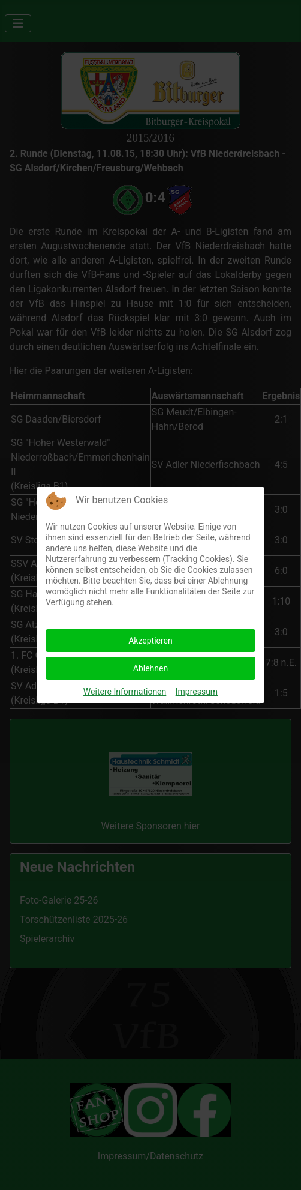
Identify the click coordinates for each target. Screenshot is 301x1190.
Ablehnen (150, 668)
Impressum (197, 691)
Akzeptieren (150, 640)
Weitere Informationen (124, 691)
